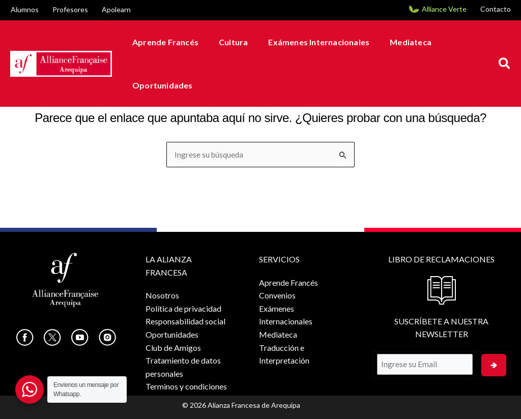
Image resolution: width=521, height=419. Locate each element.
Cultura (227, 42)
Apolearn (116, 9)
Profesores (70, 9)
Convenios (275, 295)
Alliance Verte (444, 9)
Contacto (495, 9)
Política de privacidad (183, 308)
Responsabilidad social (185, 321)
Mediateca (396, 42)
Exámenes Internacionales (308, 42)
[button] (505, 63)
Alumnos (25, 9)
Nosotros (162, 295)
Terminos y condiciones (186, 386)
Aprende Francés (163, 42)
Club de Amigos (173, 347)
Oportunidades (160, 85)
